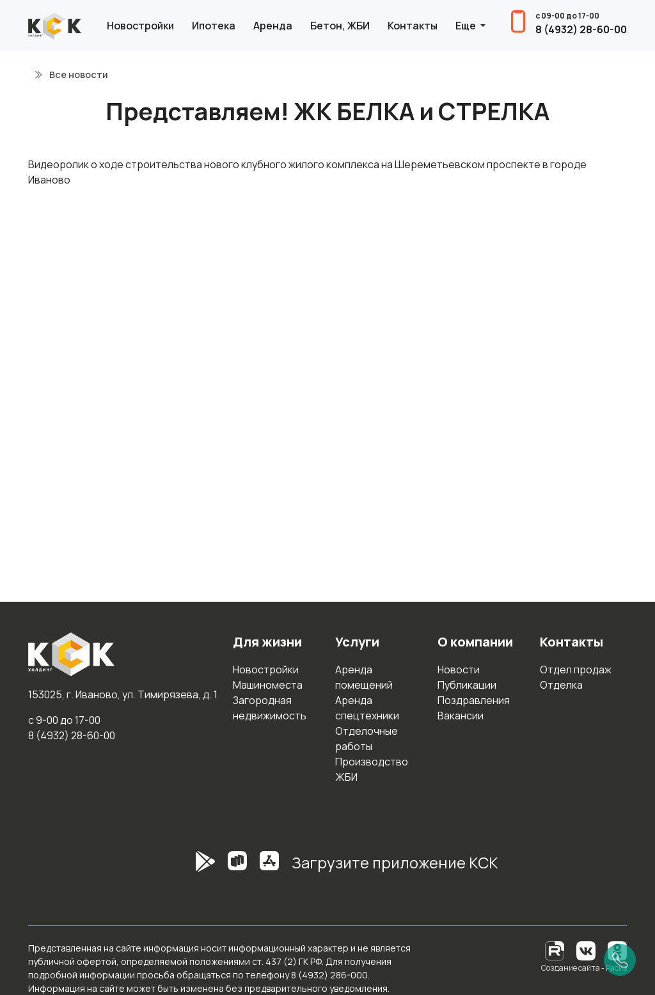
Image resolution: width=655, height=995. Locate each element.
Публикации (467, 685)
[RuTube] (555, 950)
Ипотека (213, 26)
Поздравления (474, 700)
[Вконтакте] (586, 950)
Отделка (561, 685)
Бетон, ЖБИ (340, 26)
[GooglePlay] (186, 867)
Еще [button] (466, 26)
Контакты (413, 26)
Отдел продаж (576, 669)
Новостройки (140, 26)
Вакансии (461, 716)
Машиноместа (268, 685)
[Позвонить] (620, 960)
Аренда (272, 26)
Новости (459, 669)
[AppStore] (269, 867)
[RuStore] (237, 867)
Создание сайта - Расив (584, 967)
